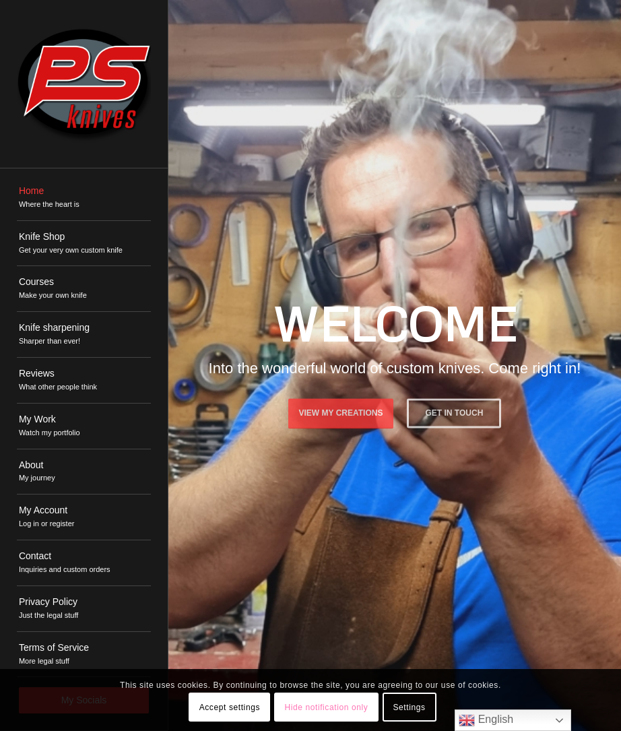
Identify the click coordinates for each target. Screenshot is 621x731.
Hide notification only (326, 707)
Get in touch (455, 411)
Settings (409, 707)
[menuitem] (84, 198)
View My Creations (341, 411)
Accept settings (229, 707)
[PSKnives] (84, 84)
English (486, 720)
